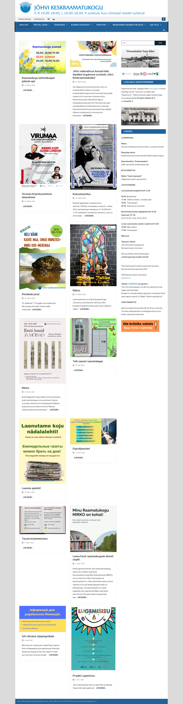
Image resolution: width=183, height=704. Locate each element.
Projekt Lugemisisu (84, 675)
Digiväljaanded (81, 448)
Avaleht (24, 25)
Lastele (154, 25)
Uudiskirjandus (39, 19)
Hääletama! (126, 278)
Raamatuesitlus (82, 194)
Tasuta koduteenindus (35, 538)
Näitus (76, 290)
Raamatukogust (80, 25)
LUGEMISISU (132, 284)
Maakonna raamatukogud (128, 25)
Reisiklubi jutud (30, 294)
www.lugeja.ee (154, 89)
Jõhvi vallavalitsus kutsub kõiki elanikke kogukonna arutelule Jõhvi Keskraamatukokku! (93, 74)
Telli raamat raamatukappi (88, 361)
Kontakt (102, 25)
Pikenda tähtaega (25, 19)
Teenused (59, 25)
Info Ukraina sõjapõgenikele (38, 636)
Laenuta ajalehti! (31, 488)
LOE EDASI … (28, 90)
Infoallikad (41, 25)
